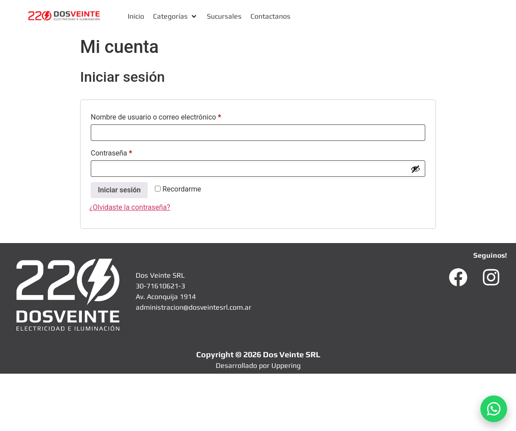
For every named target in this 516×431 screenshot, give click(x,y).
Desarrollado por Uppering (258, 365)
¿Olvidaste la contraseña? (129, 207)
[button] (175, 16)
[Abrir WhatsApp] (493, 408)
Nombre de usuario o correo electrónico (172, 115)
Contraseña (127, 151)
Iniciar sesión (119, 190)
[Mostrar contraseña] (415, 169)
